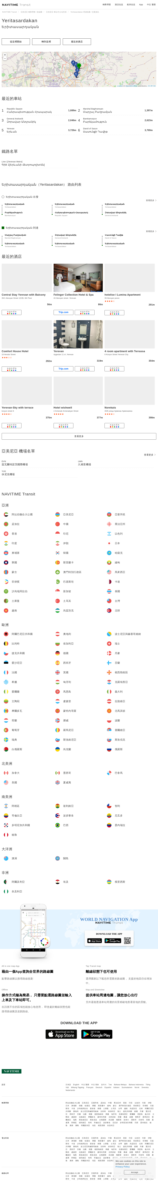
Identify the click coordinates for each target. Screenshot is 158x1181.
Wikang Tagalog (77, 1087)
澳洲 (71, 1125)
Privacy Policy (123, 1166)
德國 (136, 1111)
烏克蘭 (111, 1120)
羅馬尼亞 (146, 1117)
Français (89, 1087)
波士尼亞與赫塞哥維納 (89, 1111)
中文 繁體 (85, 1085)
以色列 (137, 1103)
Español (108, 1087)
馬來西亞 (136, 1106)
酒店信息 (119, 4)
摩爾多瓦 (91, 1117)
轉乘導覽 (107, 4)
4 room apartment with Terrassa (125, 351)
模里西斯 (101, 1125)
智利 (90, 1123)
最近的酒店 (77, 41)
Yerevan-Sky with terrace (17, 407)
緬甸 (109, 1106)
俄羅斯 (118, 1120)
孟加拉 (103, 1103)
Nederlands (70, 1090)
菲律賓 (145, 1106)
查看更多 (151, 200)
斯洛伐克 (93, 1120)
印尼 (130, 1103)
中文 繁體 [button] (151, 4)
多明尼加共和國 (126, 1123)
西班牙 (72, 1114)
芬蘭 (79, 1114)
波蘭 (131, 1117)
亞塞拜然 (94, 1103)
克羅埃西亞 (123, 1114)
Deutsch (99, 1087)
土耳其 (113, 1109)
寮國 (94, 1106)
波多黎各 (106, 1123)
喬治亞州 (117, 1103)
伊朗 (150, 1103)
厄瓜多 (115, 1123)
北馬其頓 (112, 1117)
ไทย (110, 1085)
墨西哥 (134, 1120)
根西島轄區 (99, 1114)
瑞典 (75, 1120)
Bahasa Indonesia (136, 1085)
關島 (77, 1125)
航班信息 (131, 4)
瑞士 (119, 1111)
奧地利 (76, 1111)
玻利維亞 (82, 1123)
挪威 (125, 1117)
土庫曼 (106, 1109)
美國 (148, 1120)
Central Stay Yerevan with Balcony (24, 294)
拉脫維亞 (82, 1117)
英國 (90, 1114)
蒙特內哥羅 (101, 1117)
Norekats (110, 407)
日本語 (68, 1085)
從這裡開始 (16, 41)
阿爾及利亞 (85, 1125)
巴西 (136, 1123)
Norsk (137, 1087)
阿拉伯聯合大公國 (73, 1103)
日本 (67, 1106)
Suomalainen (127, 1087)
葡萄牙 (138, 1117)
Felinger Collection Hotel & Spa (74, 294)
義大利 (147, 1114)
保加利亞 (111, 1111)
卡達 (73, 1109)
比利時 (103, 1111)
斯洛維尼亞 (83, 1120)
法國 (84, 1114)
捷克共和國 (127, 1111)
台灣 (120, 1109)
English (76, 1085)
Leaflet (119, 86)
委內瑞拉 (143, 1123)
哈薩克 (87, 1106)
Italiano (116, 1087)
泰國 (99, 1109)
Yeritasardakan (20, 20)
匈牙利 (114, 1114)
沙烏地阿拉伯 (82, 1109)
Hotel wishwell (63, 407)
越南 (126, 1109)
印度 (144, 1103)
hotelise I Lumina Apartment (123, 294)
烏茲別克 (133, 1109)
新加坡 (92, 1109)
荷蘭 (119, 1117)
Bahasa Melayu (120, 1085)
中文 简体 (95, 1085)
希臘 (107, 1114)
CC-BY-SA (152, 86)
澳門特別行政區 (125, 1106)
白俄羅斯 (102, 1120)
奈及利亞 (110, 1125)
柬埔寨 (74, 1106)
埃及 (94, 1125)
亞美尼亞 (85, 1103)
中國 (110, 1103)
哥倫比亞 (97, 1123)
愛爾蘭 (132, 1114)
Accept (134, 1172)
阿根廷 (74, 1123)
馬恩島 (140, 1114)
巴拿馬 (141, 1120)
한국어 (104, 1085)
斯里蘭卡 (101, 1106)
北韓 (141, 1109)
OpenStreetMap (131, 86)
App (141, 4)
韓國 (81, 1106)
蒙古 (115, 1106)
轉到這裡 (46, 41)
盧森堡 (74, 1117)
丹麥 (141, 1111)
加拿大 (126, 1120)
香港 (125, 1103)
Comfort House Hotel (15, 351)
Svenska (145, 1087)
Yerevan (59, 351)
